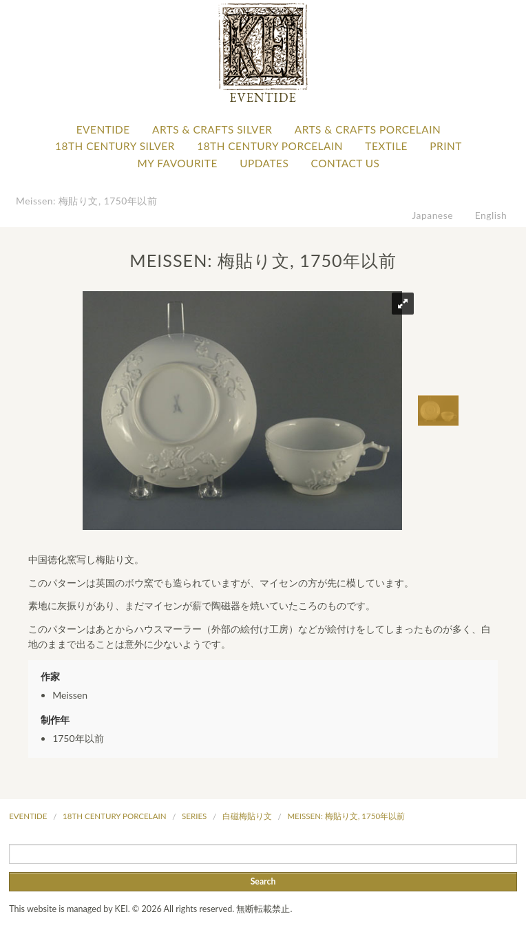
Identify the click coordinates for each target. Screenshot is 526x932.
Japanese (433, 215)
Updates (264, 163)
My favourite (178, 163)
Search (263, 881)
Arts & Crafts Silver (212, 129)
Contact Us (345, 163)
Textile (386, 146)
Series (194, 816)
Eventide (103, 129)
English (491, 215)
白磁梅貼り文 (247, 816)
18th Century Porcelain (270, 146)
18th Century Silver (115, 146)
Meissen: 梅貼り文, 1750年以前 (86, 200)
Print (446, 146)
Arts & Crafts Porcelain (368, 129)
